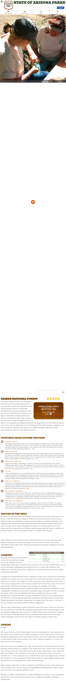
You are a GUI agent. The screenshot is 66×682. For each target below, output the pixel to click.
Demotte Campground (10, 451)
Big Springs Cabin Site (10, 441)
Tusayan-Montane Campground (13, 491)
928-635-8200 (51, 412)
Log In (61, 8)
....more (32, 449)
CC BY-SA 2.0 (33, 81)
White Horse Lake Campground (13, 501)
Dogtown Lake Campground (12, 461)
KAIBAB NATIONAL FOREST (48, 406)
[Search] (50, 392)
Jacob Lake (7, 471)
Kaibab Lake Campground (11, 481)
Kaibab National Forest (21, 81)
